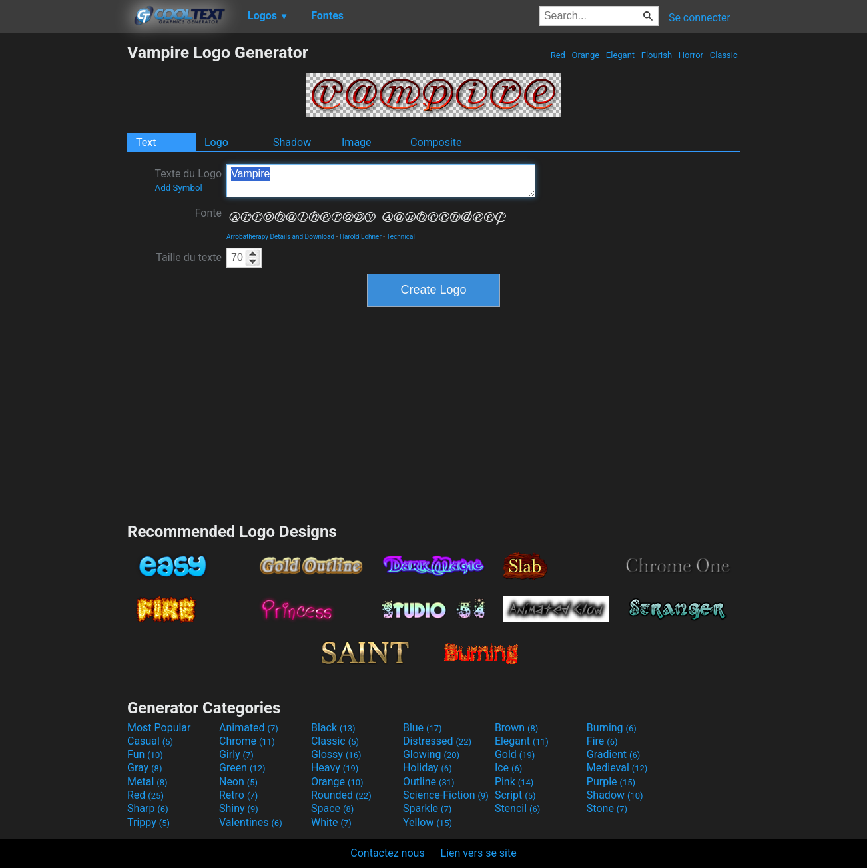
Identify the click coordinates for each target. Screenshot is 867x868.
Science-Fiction (446, 795)
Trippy (148, 822)
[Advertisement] (63, 242)
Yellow (427, 822)
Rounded (341, 795)
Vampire (380, 180)
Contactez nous (387, 853)
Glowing (431, 754)
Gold (515, 754)
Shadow (292, 142)
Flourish (657, 55)
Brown (516, 727)
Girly (236, 754)
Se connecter (699, 17)
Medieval (617, 767)
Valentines (250, 822)
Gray (144, 767)
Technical (400, 236)
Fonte (208, 213)
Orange (585, 55)
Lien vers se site (479, 853)
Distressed (437, 741)
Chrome (247, 741)
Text (146, 142)
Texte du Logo (188, 180)
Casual (150, 741)
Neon (238, 781)
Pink (514, 781)
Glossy (336, 754)
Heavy (334, 767)
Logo (216, 142)
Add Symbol (178, 188)
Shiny (238, 808)
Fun (145, 754)
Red (557, 55)
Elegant (620, 55)
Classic (723, 55)
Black (333, 727)
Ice (508, 767)
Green (242, 767)
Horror (691, 55)
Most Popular (159, 727)
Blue (422, 727)
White (331, 822)
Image (357, 142)
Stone (607, 808)
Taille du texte (189, 257)
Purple (611, 781)
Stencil (517, 808)
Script (515, 795)
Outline (429, 781)
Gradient (613, 754)
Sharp (147, 808)
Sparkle (427, 808)
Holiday (427, 767)
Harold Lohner (361, 236)
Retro (238, 795)
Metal (147, 781)
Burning (612, 727)
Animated (248, 727)
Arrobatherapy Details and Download (280, 236)
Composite (436, 142)
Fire (602, 741)
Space (332, 808)
